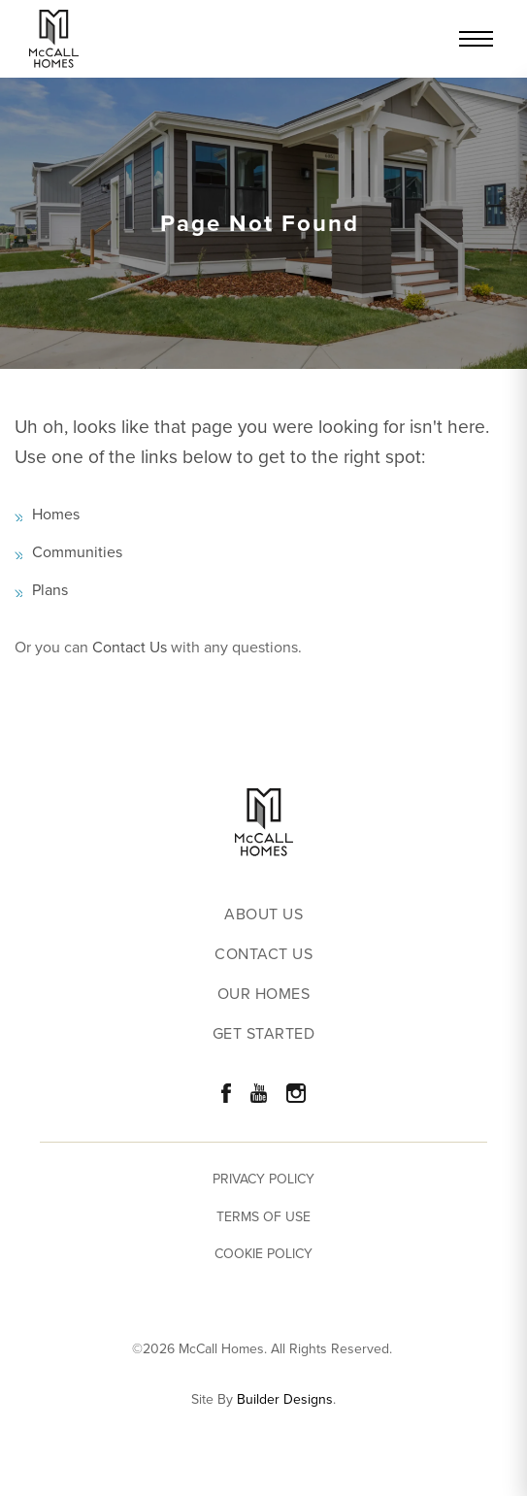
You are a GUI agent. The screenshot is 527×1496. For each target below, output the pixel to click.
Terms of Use (263, 1217)
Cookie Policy (263, 1254)
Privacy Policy (263, 1179)
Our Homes (264, 994)
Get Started (264, 1034)
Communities (77, 552)
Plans (50, 590)
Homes (56, 514)
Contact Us (129, 647)
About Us (263, 915)
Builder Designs (285, 1400)
